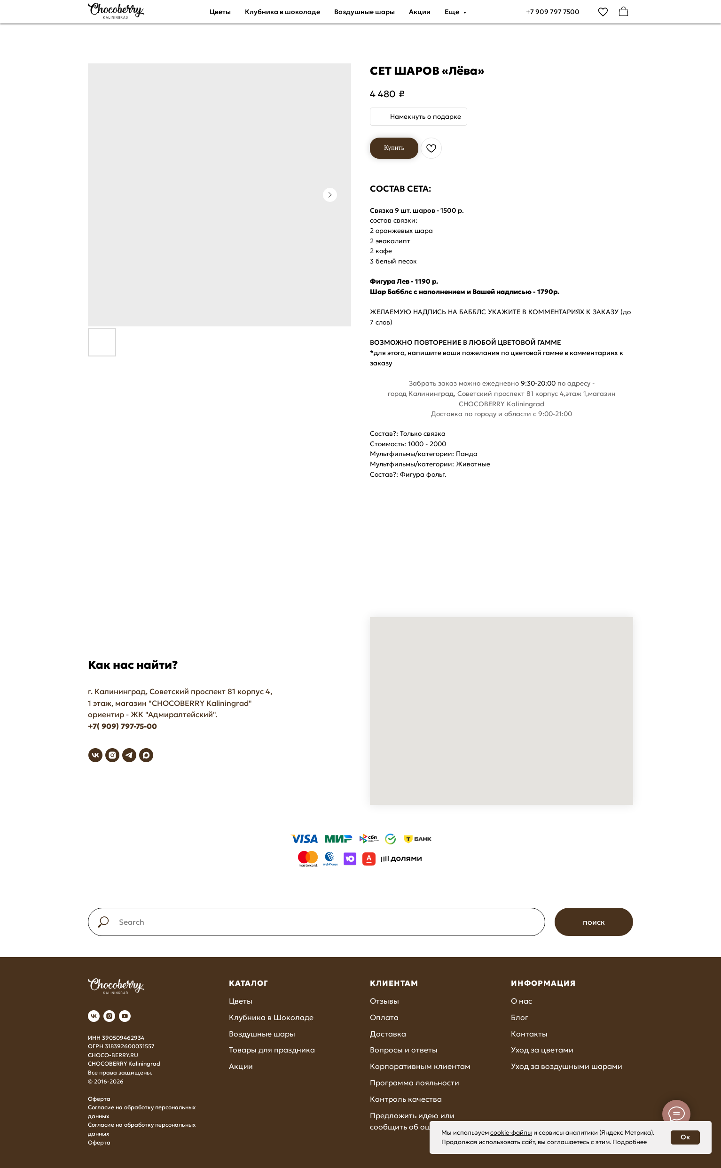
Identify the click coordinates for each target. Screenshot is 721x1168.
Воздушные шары (364, 12)
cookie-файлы (511, 1133)
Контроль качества (406, 1099)
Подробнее (629, 1142)
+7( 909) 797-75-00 (122, 726)
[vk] (95, 755)
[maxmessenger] (146, 755)
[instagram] (112, 755)
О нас (521, 1001)
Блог (519, 1017)
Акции (420, 12)
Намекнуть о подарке (425, 116)
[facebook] (624, 12)
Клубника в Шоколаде (271, 1017)
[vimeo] (603, 12)
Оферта (99, 1098)
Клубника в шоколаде (282, 12)
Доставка (388, 1033)
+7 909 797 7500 (553, 12)
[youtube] (125, 1016)
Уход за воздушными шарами (566, 1066)
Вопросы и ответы (404, 1049)
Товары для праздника (272, 1049)
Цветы (220, 12)
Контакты (529, 1033)
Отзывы (384, 1001)
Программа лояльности (414, 1082)
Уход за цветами (542, 1049)
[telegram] (129, 755)
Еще (453, 12)
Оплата (384, 1017)
